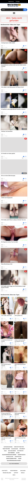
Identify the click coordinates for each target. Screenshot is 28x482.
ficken (19, 458)
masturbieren (11, 452)
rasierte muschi (21, 454)
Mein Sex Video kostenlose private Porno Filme (11, 479)
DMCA (14, 474)
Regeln (23, 472)
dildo (5, 450)
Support (16, 472)
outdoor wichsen (8, 446)
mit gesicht (22, 448)
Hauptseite (4, 470)
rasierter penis (18, 456)
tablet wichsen (6, 448)
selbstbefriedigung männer (9, 454)
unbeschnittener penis (19, 446)
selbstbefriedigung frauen (14, 460)
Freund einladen (7, 472)
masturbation (20, 450)
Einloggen (18, 1)
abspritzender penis (11, 458)
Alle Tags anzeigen (14, 463)
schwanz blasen (9, 456)
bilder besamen (14, 448)
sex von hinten (12, 450)
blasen (17, 452)
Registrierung (11, 1)
